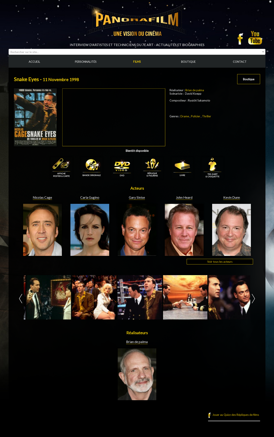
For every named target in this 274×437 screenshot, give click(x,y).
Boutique (248, 79)
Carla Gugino (89, 197)
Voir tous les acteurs (219, 261)
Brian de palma (194, 90)
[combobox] (137, 52)
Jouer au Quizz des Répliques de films (235, 414)
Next (253, 298)
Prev (20, 298)
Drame (184, 116)
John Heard (184, 197)
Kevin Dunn (231, 197)
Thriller (206, 116)
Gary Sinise (137, 197)
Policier (195, 116)
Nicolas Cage (42, 197)
